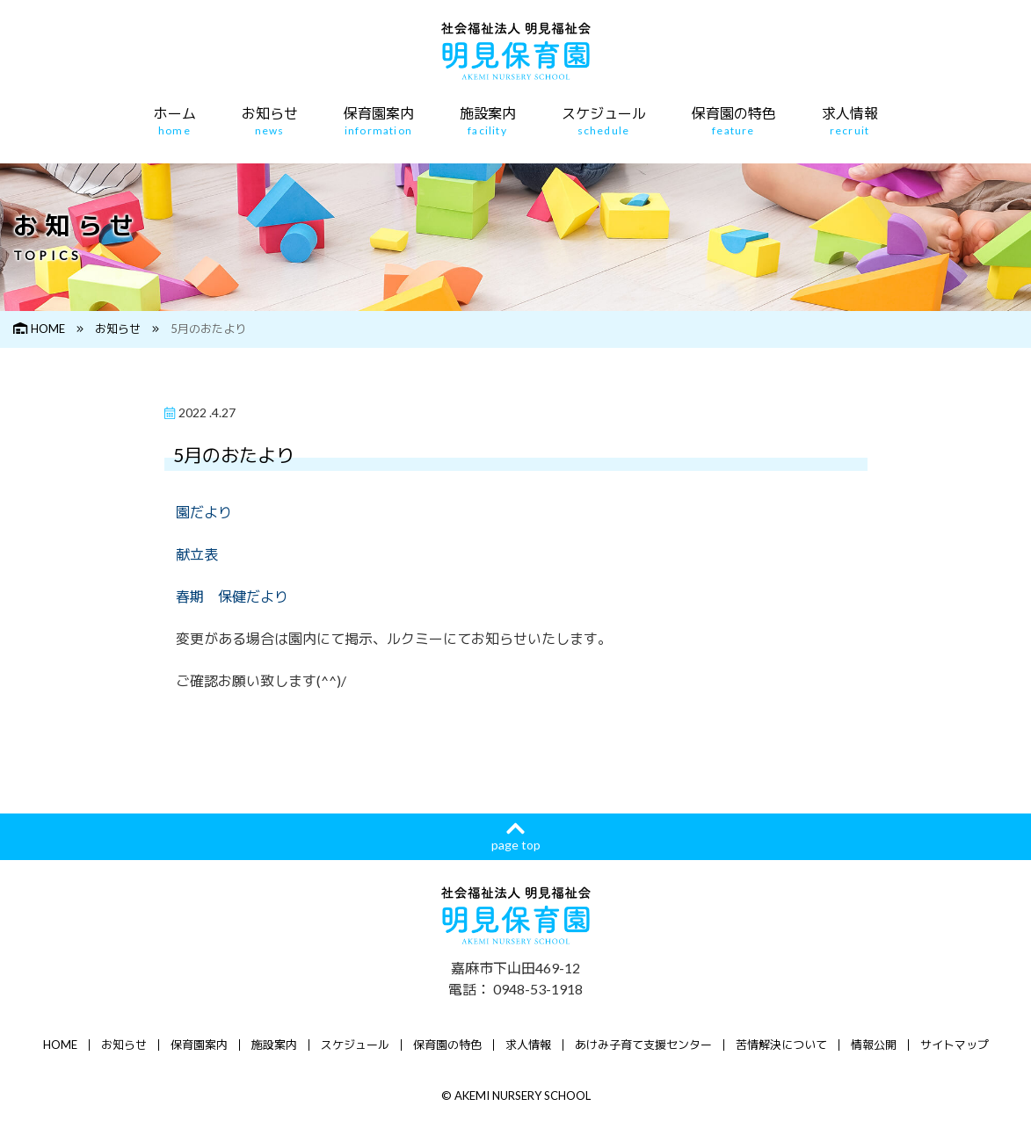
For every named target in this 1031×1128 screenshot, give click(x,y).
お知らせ (270, 121)
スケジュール (604, 121)
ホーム (175, 121)
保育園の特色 (734, 121)
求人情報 (850, 121)
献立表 (197, 554)
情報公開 (874, 1045)
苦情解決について (781, 1045)
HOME (39, 329)
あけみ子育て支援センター (643, 1045)
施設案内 (488, 121)
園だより (204, 511)
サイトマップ (954, 1045)
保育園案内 (379, 121)
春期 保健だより (232, 596)
